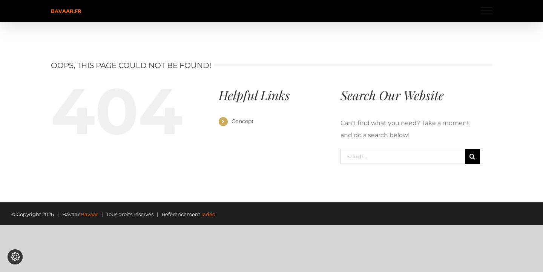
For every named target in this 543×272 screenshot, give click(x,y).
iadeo (208, 214)
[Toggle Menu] (486, 11)
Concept (243, 121)
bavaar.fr (66, 11)
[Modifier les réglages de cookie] (15, 256)
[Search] (472, 156)
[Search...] (403, 156)
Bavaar (89, 214)
